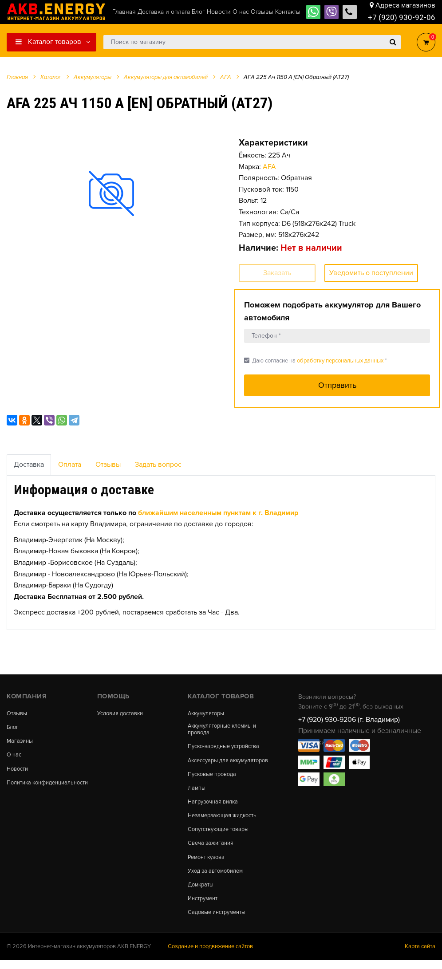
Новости (17, 769)
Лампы (196, 795)
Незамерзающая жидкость (223, 822)
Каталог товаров (48, 41)
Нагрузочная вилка (213, 809)
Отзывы (108, 464)
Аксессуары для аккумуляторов (208, 763)
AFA (269, 166)
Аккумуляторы (206, 713)
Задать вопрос (158, 464)
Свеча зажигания (211, 851)
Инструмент (202, 907)
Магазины (20, 741)
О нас (14, 755)
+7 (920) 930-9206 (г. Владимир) (349, 719)
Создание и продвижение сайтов (210, 955)
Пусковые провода (212, 781)
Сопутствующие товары (218, 837)
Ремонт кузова (207, 865)
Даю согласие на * (315, 360)
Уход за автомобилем (216, 879)
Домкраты (201, 893)
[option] (112, 193)
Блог (13, 728)
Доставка (29, 464)
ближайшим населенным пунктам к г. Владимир (218, 512)
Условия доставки (120, 713)
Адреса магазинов (405, 5)
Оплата (69, 464)
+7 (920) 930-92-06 (401, 17)
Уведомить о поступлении (371, 272)
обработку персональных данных (340, 360)
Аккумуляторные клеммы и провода (223, 730)
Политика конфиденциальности (35, 786)
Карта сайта (420, 955)
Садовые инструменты (216, 921)
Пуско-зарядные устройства (224, 747)
